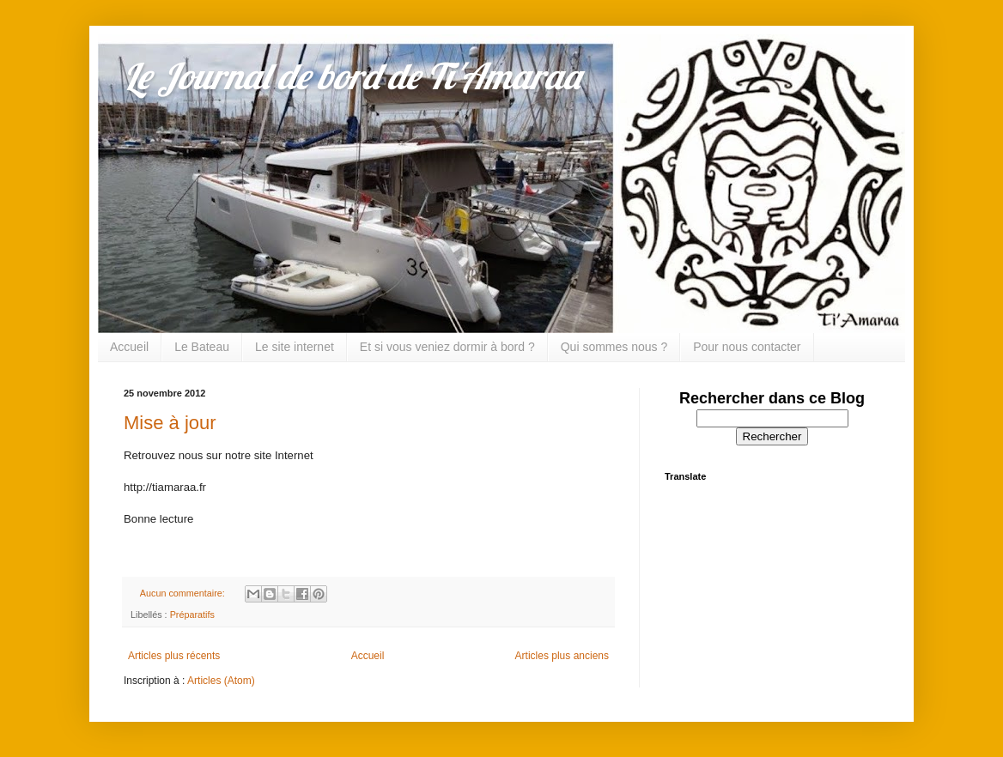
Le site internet (294, 347)
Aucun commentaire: (184, 593)
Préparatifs (192, 614)
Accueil (129, 347)
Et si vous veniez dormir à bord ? (447, 347)
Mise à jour (170, 422)
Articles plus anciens (562, 656)
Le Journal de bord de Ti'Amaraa (352, 76)
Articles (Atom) (221, 681)
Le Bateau (201, 347)
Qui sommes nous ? (614, 347)
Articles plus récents (174, 656)
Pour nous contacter (746, 347)
